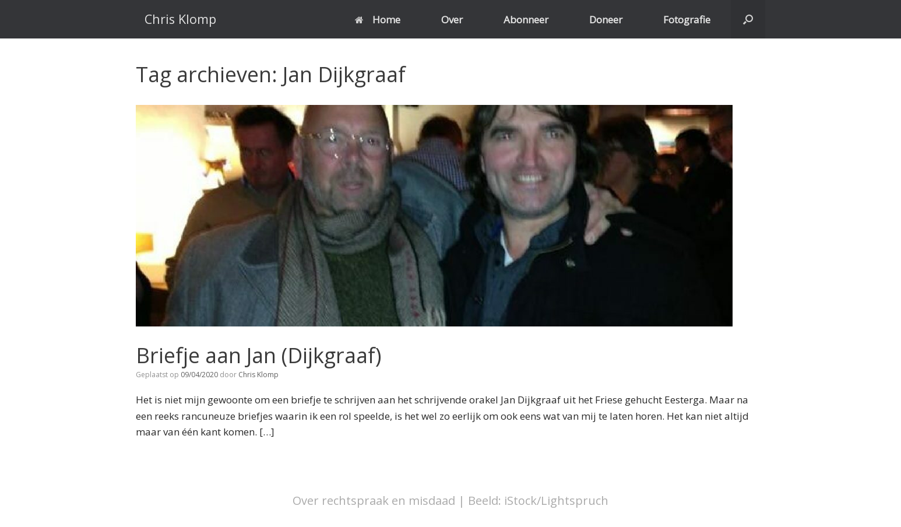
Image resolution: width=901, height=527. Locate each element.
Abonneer (526, 19)
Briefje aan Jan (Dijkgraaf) (258, 355)
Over (452, 19)
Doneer (605, 19)
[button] (748, 19)
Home (377, 19)
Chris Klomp (258, 375)
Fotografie (686, 19)
